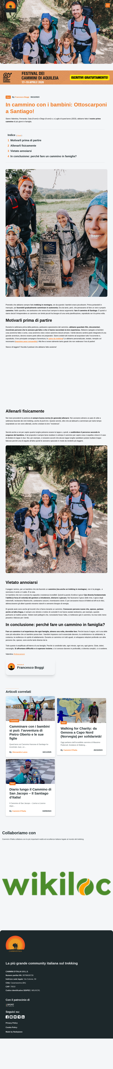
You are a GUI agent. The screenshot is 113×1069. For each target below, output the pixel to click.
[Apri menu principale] (107, 5)
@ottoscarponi (19, 654)
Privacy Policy (12, 1023)
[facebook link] (7, 1017)
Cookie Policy (11, 1027)
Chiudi (19, 135)
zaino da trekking (55, 339)
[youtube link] (15, 1017)
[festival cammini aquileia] (56, 77)
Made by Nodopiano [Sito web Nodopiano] (14, 1032)
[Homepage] (10, 6)
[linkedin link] (23, 1017)
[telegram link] (19, 1017)
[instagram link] (11, 1017)
